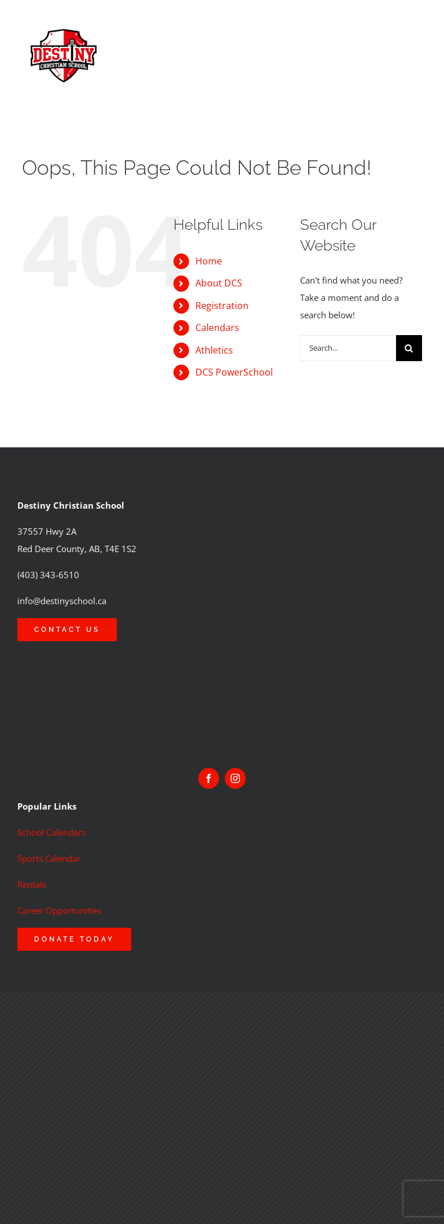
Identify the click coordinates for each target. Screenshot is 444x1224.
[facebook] (208, 778)
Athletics (214, 350)
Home (208, 261)
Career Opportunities (59, 910)
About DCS (218, 283)
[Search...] (347, 348)
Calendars (217, 327)
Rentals (31, 884)
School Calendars (51, 832)
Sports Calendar (48, 858)
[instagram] (235, 778)
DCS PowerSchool (234, 372)
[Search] (409, 348)
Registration (222, 305)
